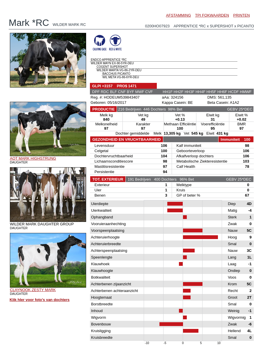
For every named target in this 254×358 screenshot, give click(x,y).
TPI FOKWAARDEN (212, 15)
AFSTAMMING (178, 15)
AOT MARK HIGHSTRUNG (33, 158)
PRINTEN (241, 15)
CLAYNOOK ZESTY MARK (33, 290)
